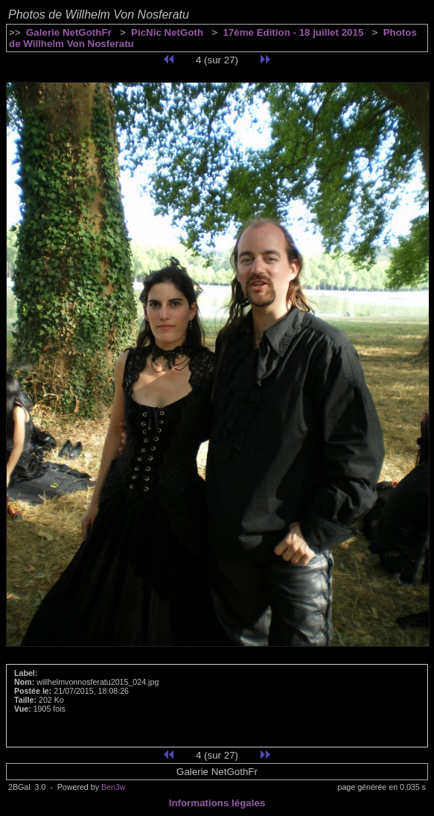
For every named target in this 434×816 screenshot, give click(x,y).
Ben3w (113, 786)
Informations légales (217, 803)
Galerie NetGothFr (69, 32)
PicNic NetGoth (167, 32)
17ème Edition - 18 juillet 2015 (293, 32)
